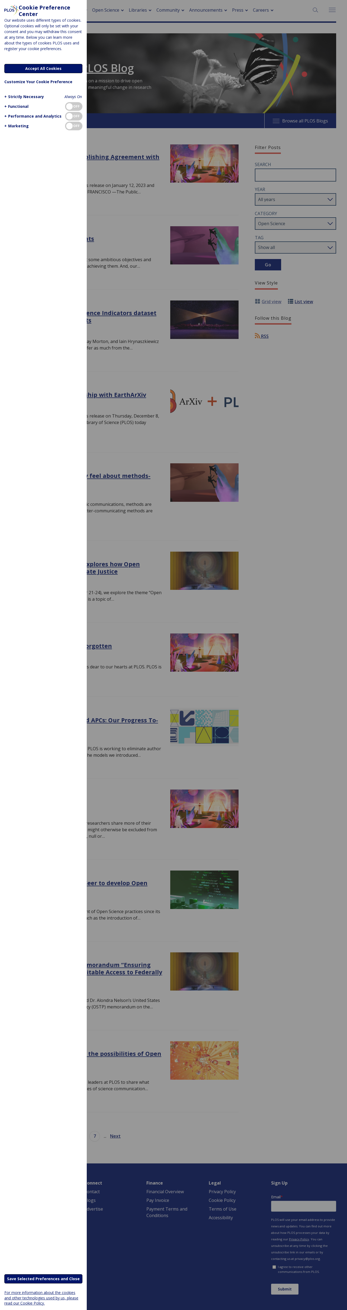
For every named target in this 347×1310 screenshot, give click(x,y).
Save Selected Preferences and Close (43, 1278)
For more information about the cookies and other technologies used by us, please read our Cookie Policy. (41, 1297)
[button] (23, 96)
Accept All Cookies (43, 68)
